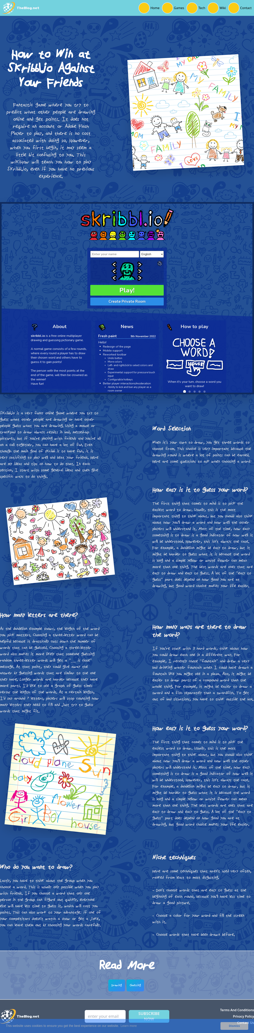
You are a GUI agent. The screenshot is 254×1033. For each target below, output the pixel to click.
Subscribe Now (149, 1016)
